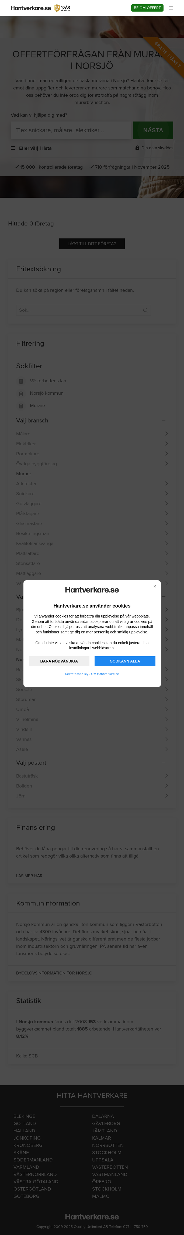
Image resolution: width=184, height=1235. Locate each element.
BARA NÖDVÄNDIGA (59, 661)
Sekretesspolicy (76, 674)
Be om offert (147, 8)
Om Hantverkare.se (105, 674)
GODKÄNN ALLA (125, 661)
